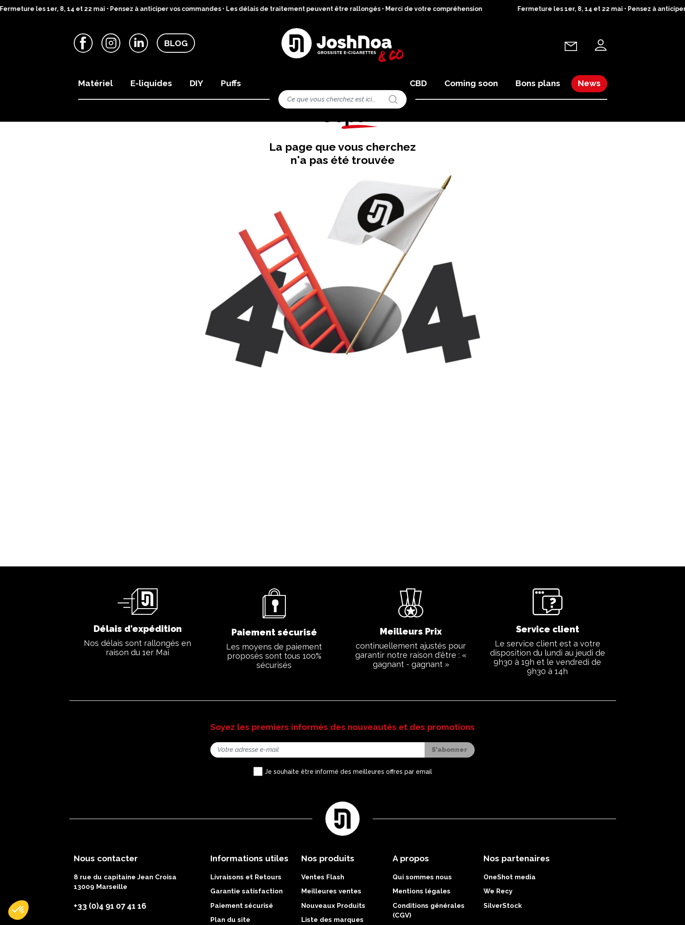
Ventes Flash (322, 916)
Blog (175, 43)
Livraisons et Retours (245, 916)
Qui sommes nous (422, 916)
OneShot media (509, 916)
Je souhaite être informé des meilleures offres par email (348, 810)
